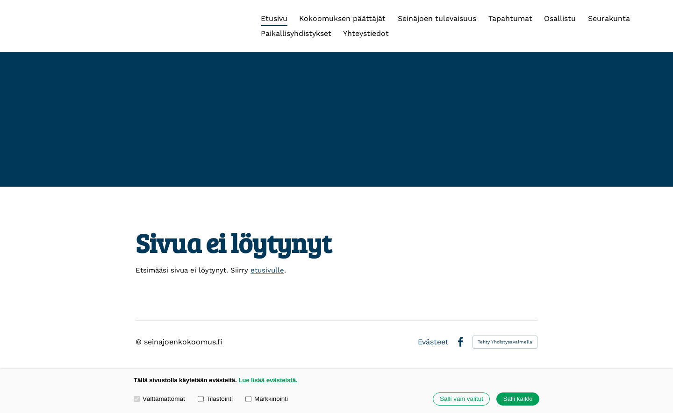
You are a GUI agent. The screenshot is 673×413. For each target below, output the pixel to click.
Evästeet (433, 342)
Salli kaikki (517, 399)
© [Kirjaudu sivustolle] (140, 341)
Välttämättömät (159, 398)
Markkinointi (266, 398)
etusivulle (267, 270)
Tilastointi (215, 398)
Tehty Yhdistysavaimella (505, 341)
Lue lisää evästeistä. (267, 380)
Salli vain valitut (461, 399)
